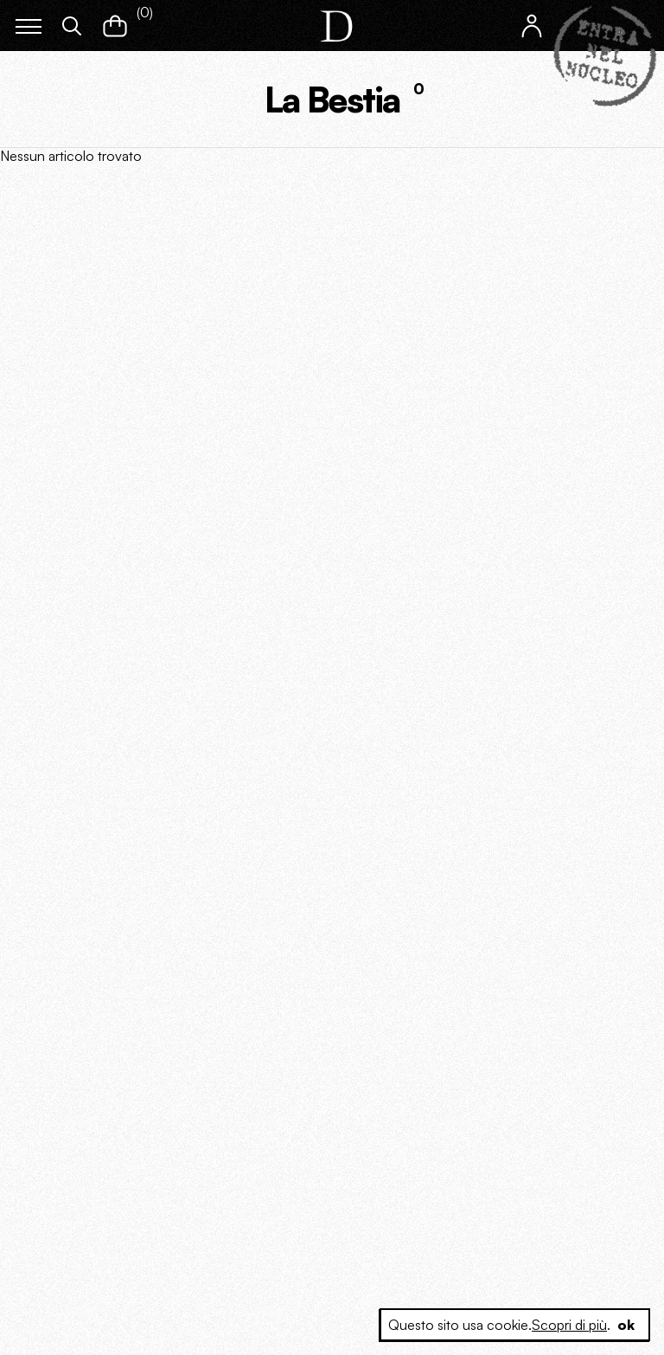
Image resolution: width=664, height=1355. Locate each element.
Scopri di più (569, 1325)
